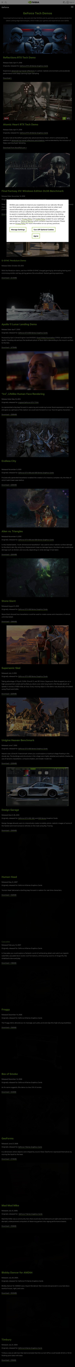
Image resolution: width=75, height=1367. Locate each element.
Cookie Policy (40, 219)
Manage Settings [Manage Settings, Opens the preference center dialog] (18, 230)
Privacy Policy (27, 219)
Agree (36, 236)
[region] (38, 221)
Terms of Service (27, 221)
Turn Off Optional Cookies (44, 230)
